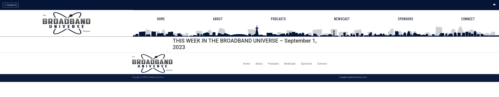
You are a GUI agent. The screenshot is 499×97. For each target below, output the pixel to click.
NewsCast (290, 63)
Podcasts (273, 63)
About (259, 63)
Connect (322, 63)
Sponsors (306, 63)
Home (246, 63)
